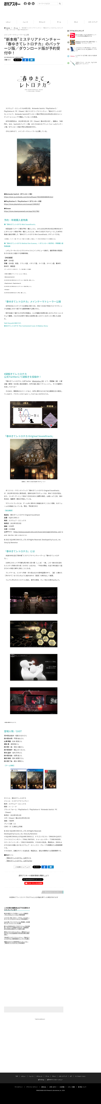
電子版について (82, 1085)
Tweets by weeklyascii (40, 1019)
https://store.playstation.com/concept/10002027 (22, 204)
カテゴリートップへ (52, 892)
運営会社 (43, 1085)
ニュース (25, 22)
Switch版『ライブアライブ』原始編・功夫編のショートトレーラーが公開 (17, 922)
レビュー (8, 22)
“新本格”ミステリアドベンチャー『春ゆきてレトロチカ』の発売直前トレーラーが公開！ (17, 938)
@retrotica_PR (38, 381)
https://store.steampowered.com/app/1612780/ (21, 211)
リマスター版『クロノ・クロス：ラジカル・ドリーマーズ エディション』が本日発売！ (17, 918)
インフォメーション (80, 1074)
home (7, 28)
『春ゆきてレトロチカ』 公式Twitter (19, 861)
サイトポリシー (19, 1085)
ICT (71, 1074)
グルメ (76, 22)
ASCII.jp (41, 1078)
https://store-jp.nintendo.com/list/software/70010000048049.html (28, 197)
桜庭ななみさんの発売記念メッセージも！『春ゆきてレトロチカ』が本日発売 (16, 942)
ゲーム (59, 22)
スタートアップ (63, 1074)
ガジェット (42, 22)
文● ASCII (7, 60)
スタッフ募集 (71, 1085)
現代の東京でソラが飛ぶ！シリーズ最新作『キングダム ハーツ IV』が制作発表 (16, 914)
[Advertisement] (50, 12)
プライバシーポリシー (32, 1085)
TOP (17, 1074)
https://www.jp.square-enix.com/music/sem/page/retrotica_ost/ (37, 532)
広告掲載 (62, 1085)
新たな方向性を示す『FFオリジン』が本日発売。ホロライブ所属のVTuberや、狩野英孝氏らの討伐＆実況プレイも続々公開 (17, 927)
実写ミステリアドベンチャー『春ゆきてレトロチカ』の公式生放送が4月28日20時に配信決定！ (17, 933)
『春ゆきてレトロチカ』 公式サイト (18, 858)
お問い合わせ (52, 1085)
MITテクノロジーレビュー (55, 1078)
